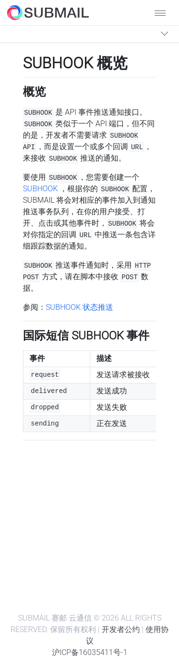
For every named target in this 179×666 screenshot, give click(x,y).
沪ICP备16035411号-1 (89, 652)
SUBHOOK (40, 188)
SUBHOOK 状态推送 (79, 307)
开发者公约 (121, 629)
